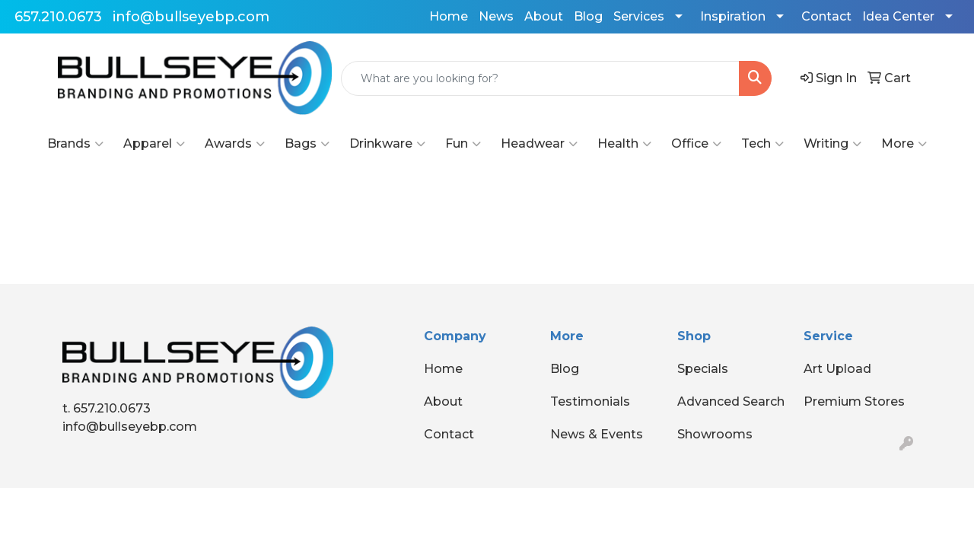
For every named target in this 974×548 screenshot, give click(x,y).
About (543, 16)
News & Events (596, 434)
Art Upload (837, 369)
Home (448, 16)
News (496, 16)
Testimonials (590, 401)
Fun (463, 144)
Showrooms (715, 434)
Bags (307, 144)
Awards (235, 144)
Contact (826, 16)
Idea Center (898, 16)
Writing (832, 144)
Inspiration (733, 16)
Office (696, 144)
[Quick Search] (540, 78)
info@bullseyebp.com (191, 16)
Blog (588, 16)
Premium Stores (854, 401)
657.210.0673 (58, 16)
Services (638, 16)
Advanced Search (731, 401)
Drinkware (387, 144)
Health (624, 144)
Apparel (154, 144)
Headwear (539, 144)
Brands (75, 144)
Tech (762, 144)
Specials (702, 369)
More (904, 144)
